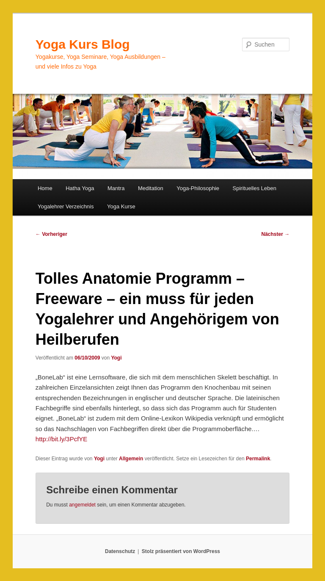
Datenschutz (120, 551)
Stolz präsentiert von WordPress (181, 551)
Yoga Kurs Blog (83, 44)
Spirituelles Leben (254, 188)
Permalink (258, 459)
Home (45, 188)
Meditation (150, 188)
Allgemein (131, 459)
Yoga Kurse (121, 206)
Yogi (116, 358)
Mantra (115, 188)
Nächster (276, 234)
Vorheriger (51, 234)
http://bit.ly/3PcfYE (62, 439)
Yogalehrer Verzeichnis (66, 206)
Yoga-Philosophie (197, 188)
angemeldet (82, 505)
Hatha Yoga (80, 188)
